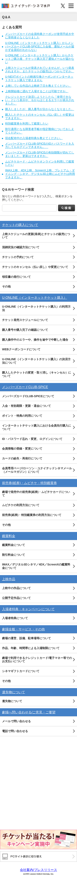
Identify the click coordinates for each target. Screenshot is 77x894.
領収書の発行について (16, 276)
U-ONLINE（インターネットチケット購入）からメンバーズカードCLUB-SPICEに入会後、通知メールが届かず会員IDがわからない (39, 46)
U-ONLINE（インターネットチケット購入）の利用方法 (36, 308)
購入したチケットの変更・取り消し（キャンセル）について (36, 374)
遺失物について (13, 692)
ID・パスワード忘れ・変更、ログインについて (32, 439)
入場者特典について (15, 618)
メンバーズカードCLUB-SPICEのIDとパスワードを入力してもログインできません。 (39, 145)
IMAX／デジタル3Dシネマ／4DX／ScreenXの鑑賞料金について (36, 566)
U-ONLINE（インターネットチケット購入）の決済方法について (36, 361)
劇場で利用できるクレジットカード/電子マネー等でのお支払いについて (37, 659)
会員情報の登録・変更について (22, 448)
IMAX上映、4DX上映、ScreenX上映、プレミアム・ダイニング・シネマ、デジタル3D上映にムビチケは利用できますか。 (40, 174)
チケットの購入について (20, 225)
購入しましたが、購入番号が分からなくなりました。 (39, 109)
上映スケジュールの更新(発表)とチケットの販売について (36, 235)
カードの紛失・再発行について (22, 458)
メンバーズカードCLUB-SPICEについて (28, 396)
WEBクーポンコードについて (21, 349)
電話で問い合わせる (15, 731)
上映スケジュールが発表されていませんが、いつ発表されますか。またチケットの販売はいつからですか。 (39, 69)
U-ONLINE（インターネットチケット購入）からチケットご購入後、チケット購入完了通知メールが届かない (39, 59)
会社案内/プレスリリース (38, 870)
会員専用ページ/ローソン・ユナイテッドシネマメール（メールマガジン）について (37, 470)
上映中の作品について (16, 588)
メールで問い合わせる (16, 721)
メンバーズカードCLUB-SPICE (25, 387)
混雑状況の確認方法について (20, 247)
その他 (6, 286)
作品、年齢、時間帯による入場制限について (31, 648)
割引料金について (13, 554)
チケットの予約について (18, 257)
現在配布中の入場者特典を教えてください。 (34, 138)
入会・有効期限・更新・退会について (26, 405)
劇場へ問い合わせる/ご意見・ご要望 (28, 712)
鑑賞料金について (13, 545)
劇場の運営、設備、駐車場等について (26, 638)
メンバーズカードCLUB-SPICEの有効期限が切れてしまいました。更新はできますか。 (39, 154)
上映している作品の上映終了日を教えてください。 (38, 85)
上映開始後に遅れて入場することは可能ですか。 (36, 91)
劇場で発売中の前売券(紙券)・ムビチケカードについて (36, 493)
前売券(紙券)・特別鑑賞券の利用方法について (31, 515)
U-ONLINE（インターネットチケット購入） (34, 297)
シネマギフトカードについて (20, 671)
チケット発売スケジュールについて (25, 320)
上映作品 (8, 579)
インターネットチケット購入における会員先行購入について (36, 427)
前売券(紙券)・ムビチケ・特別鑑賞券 (29, 483)
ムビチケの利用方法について (20, 505)
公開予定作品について (16, 598)
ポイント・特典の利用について (22, 415)
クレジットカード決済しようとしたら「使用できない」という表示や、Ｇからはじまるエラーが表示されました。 (39, 100)
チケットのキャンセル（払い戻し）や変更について (35, 267)
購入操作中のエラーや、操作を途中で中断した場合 (35, 339)
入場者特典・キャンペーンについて (28, 609)
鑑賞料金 (8, 536)
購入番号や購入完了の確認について (25, 329)
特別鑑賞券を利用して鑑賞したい (26, 123)
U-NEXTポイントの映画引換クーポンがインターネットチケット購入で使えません (39, 78)
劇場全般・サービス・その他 (23, 629)
